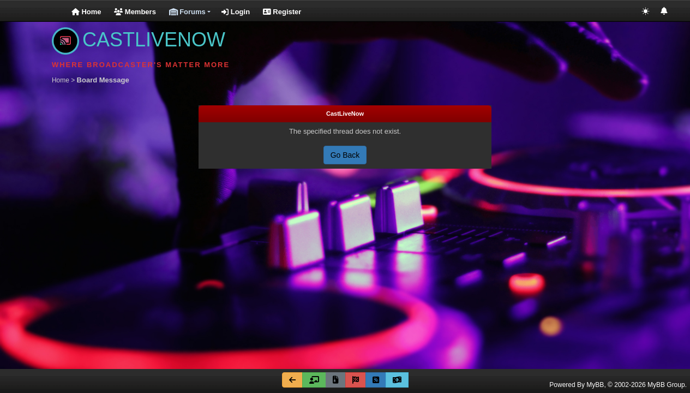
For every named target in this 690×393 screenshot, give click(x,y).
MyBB (595, 385)
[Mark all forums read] (355, 380)
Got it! (597, 352)
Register (282, 12)
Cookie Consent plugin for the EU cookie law (597, 371)
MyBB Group (666, 385)
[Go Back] (292, 380)
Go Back (345, 155)
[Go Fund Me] (397, 380)
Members (135, 12)
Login (235, 12)
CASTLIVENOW (138, 39)
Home (86, 12)
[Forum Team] (314, 380)
